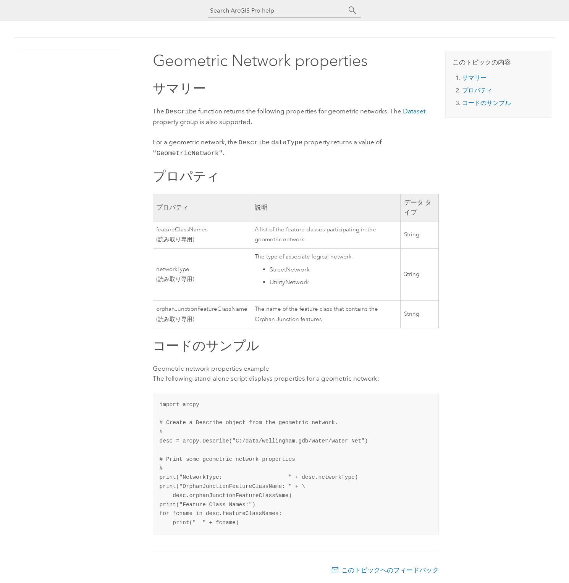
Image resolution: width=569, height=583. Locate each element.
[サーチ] (352, 10)
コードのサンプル (486, 103)
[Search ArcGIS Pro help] (277, 10)
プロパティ (477, 90)
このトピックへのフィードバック (390, 568)
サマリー (474, 77)
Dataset (414, 111)
